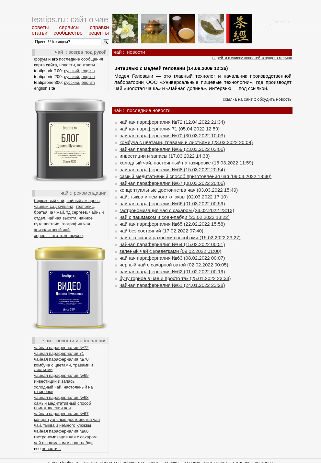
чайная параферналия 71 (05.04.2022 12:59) (170, 128)
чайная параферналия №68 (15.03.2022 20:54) (172, 169)
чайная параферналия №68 (61, 397)
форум (40, 59)
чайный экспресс (82, 200)
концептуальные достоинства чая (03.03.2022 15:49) (179, 190)
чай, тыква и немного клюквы (62, 425)
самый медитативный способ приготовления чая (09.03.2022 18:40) (195, 176)
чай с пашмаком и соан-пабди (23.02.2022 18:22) (175, 217)
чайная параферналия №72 (61, 347)
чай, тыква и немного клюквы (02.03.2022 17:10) (174, 196)
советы (40, 27)
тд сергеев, (77, 212)
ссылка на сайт (238, 99)
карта (39, 64)
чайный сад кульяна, (54, 206)
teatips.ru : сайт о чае (70, 19)
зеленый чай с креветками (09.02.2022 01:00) (170, 251)
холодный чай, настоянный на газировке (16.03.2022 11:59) (186, 162)
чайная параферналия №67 (61, 413)
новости (67, 64)
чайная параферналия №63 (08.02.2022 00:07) (172, 258)
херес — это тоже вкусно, (59, 235)
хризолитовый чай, (52, 229)
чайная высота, (63, 218)
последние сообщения (81, 59)
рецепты (98, 33)
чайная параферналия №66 (61, 431)
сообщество (68, 33)
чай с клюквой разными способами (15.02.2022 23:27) (180, 237)
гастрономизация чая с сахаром (65, 437)
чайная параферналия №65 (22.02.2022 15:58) (172, 224)
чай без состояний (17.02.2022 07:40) (161, 230)
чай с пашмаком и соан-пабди (63, 442)
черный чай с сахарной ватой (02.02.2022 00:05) (174, 264)
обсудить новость (274, 99)
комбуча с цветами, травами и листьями (63, 367)
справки (99, 27)
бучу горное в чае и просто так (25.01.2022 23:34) (175, 278)
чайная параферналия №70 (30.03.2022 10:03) (172, 135)
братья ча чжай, (49, 212)
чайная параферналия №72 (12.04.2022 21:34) (172, 122)
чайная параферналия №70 (61, 359)
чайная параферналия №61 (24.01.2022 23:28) (172, 285)
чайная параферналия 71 (59, 353)
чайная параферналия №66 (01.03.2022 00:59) (172, 203)
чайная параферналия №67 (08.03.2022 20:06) (172, 183)
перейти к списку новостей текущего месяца (252, 58)
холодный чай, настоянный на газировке (63, 389)
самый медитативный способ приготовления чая (62, 405)
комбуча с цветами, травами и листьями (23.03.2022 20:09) (186, 142)
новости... (51, 448)
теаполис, (85, 206)
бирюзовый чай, (49, 200)
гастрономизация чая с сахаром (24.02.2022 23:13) (177, 210)
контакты (86, 64)
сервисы (69, 27)
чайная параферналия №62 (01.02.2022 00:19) (172, 271)
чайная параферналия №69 (61, 375)
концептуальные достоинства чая (67, 419)
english (88, 70)
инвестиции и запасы (54, 381)
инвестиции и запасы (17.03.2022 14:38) (165, 156)
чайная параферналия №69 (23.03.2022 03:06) (172, 149)
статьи (39, 33)
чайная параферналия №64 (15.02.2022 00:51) (172, 244)
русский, (72, 70)
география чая (76, 223)
